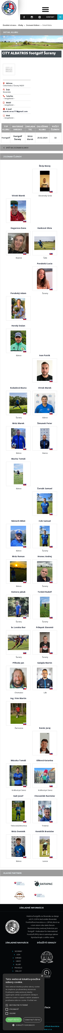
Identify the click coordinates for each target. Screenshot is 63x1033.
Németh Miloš (18, 521)
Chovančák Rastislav (44, 796)
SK (60, 17)
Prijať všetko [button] (13, 1020)
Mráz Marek (18, 423)
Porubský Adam (18, 293)
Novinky (18, 951)
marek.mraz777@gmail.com (15, 111)
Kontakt (50, 17)
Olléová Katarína (44, 760)
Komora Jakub (18, 592)
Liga (18, 954)
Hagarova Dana (18, 228)
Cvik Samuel (45, 521)
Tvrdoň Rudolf (45, 592)
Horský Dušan (18, 325)
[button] (24, 1025)
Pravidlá (18, 968)
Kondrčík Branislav (45, 831)
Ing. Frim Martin (18, 698)
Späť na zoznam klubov (15, 148)
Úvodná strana (9, 25)
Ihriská (18, 958)
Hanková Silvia (44, 228)
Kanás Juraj (44, 728)
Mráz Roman (18, 556)
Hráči (18, 961)
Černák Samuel (44, 488)
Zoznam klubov (33, 25)
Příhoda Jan (18, 662)
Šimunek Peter (44, 423)
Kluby (20, 25)
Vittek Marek (18, 195)
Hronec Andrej (45, 556)
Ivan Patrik (44, 355)
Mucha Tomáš (18, 458)
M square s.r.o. (45, 1029)
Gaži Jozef (18, 796)
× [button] (42, 976)
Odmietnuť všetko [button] (32, 1020)
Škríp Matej (44, 166)
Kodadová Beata (18, 387)
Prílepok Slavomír (44, 627)
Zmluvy (18, 971)
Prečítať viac (32, 1000)
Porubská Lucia (44, 263)
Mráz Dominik (18, 831)
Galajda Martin (44, 662)
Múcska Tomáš (18, 760)
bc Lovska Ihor (18, 627)
